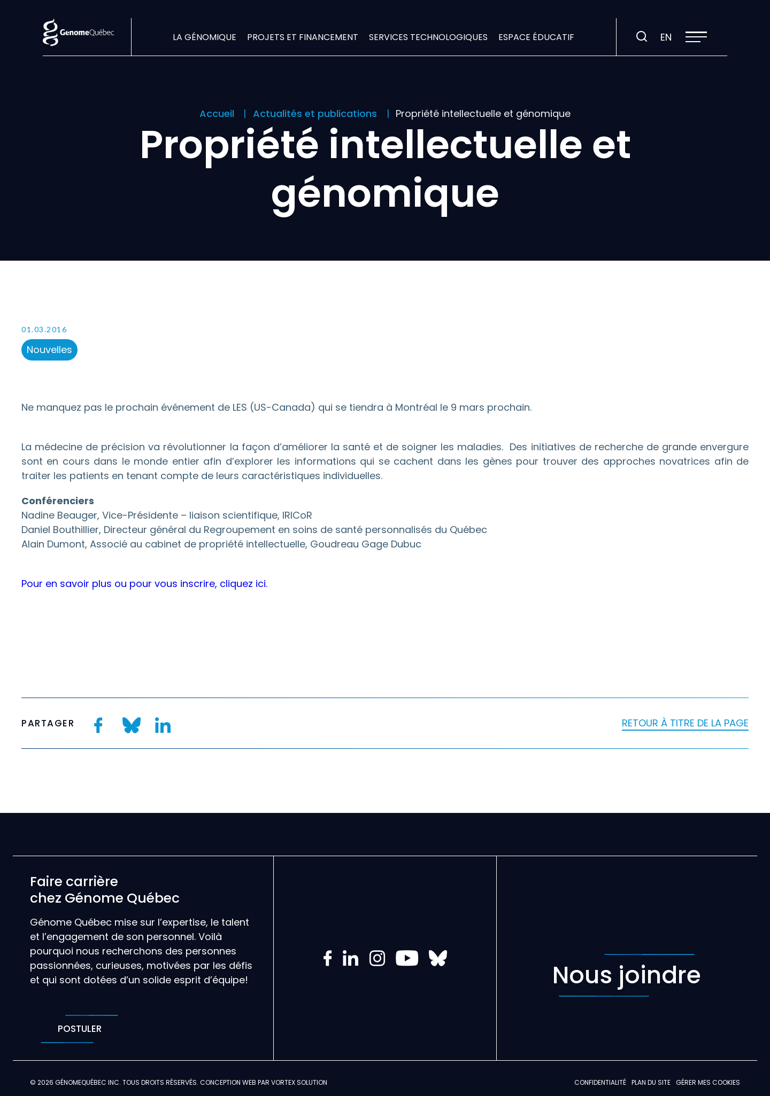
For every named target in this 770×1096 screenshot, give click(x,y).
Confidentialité (600, 1082)
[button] (696, 37)
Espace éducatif (536, 37)
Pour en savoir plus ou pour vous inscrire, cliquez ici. (144, 583)
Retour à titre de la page (685, 723)
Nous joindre (626, 975)
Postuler (79, 1029)
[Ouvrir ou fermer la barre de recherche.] (642, 37)
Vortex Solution (299, 1082)
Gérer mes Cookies (708, 1082)
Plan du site (651, 1082)
